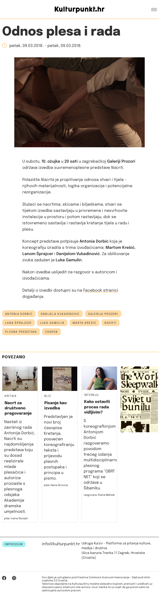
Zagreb (51, 331)
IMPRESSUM (14, 544)
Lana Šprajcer (18, 323)
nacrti (111, 323)
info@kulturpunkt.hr (61, 544)
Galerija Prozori (103, 314)
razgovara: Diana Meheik (99, 495)
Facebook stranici (100, 290)
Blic (47, 396)
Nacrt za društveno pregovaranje (18, 408)
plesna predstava (21, 331)
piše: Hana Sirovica (56, 485)
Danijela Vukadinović (60, 314)
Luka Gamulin (52, 323)
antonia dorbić (19, 314)
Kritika (11, 396)
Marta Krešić (84, 323)
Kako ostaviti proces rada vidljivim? (97, 407)
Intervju (91, 395)
